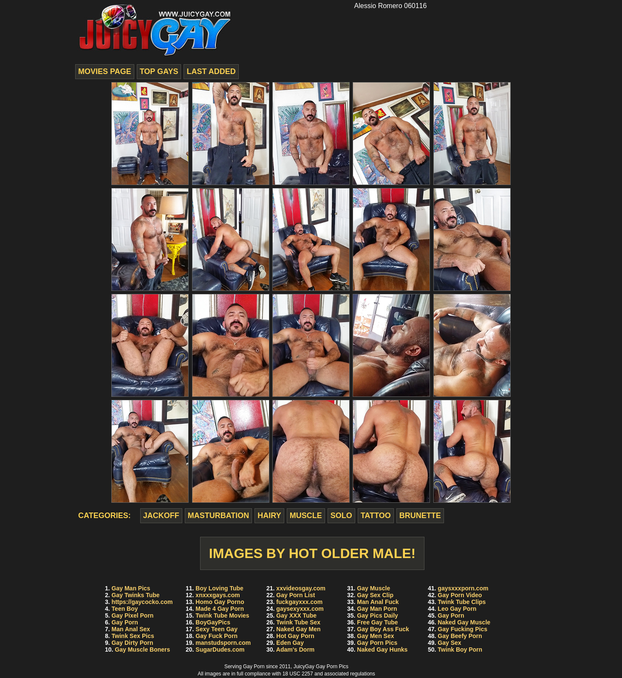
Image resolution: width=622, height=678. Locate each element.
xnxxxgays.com (217, 595)
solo (341, 515)
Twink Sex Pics (133, 635)
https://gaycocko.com (142, 601)
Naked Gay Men (298, 629)
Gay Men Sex (375, 635)
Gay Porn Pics (377, 642)
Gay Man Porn (377, 608)
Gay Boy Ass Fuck (383, 629)
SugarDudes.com (219, 649)
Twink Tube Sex (298, 622)
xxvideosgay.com (300, 588)
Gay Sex (449, 642)
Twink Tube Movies (222, 615)
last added (211, 71)
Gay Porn (125, 622)
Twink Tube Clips (462, 601)
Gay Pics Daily (377, 615)
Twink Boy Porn (460, 649)
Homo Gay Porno (219, 601)
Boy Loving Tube (219, 588)
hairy (269, 515)
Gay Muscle (373, 588)
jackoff (161, 515)
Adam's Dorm (295, 649)
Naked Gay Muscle (464, 622)
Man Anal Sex (131, 629)
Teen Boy (125, 608)
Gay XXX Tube (296, 615)
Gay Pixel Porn (133, 615)
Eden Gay (290, 642)
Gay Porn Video (460, 595)
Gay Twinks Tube (136, 595)
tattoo (376, 515)
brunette (420, 515)
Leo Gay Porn (457, 608)
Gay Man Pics (131, 588)
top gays (159, 71)
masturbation (218, 515)
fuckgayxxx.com (299, 601)
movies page (104, 71)
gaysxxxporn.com (463, 588)
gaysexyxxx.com (299, 608)
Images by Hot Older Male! (312, 553)
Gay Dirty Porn (132, 642)
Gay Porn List (295, 595)
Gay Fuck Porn (216, 635)
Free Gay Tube (377, 622)
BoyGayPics (212, 622)
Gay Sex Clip (375, 595)
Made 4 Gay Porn (219, 608)
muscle (306, 515)
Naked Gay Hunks (382, 649)
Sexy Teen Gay (216, 629)
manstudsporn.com (223, 642)
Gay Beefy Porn (460, 635)
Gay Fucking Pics (462, 629)
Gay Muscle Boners (142, 649)
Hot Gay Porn (295, 635)
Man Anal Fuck (378, 601)
